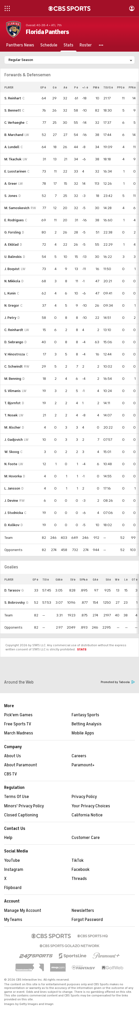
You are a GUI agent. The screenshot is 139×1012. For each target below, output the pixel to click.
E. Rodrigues (14, 220)
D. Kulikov (11, 525)
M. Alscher (12, 427)
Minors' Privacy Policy (24, 806)
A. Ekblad (11, 244)
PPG (121, 87)
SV (72, 579)
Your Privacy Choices (91, 806)
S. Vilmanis (12, 391)
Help (8, 837)
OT (134, 579)
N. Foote (10, 464)
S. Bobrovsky (14, 602)
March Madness (18, 733)
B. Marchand (13, 135)
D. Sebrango (13, 342)
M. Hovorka (13, 476)
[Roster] (85, 45)
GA (95, 579)
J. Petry (10, 317)
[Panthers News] (20, 45)
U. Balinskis (13, 256)
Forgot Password (87, 919)
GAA (59, 579)
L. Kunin (10, 293)
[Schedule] (48, 45)
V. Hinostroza (14, 354)
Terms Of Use (16, 796)
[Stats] (68, 45)
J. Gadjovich (13, 439)
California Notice (87, 815)
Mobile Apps (83, 733)
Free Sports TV (17, 724)
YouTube (12, 860)
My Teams (13, 919)
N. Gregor (11, 305)
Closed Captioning (21, 815)
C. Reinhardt (13, 330)
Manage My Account (22, 910)
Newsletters (83, 910)
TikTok (77, 860)
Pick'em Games (18, 715)
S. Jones (10, 196)
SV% (84, 579)
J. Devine (11, 500)
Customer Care (86, 837)
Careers (79, 756)
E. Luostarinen (15, 171)
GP (43, 87)
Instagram (13, 869)
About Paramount (20, 765)
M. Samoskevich (16, 208)
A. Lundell (11, 147)
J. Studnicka (13, 513)
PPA (132, 87)
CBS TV (10, 774)
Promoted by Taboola (118, 682)
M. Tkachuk (12, 159)
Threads (79, 878)
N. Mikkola (12, 281)
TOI (45, 579)
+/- (85, 87)
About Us (12, 756)
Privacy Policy (84, 796)
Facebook (80, 869)
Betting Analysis (87, 724)
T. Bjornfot (12, 403)
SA (108, 579)
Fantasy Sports (85, 715)
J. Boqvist (12, 269)
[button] (101, 45)
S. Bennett (12, 110)
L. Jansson (12, 488)
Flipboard (12, 887)
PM (96, 87)
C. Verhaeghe (14, 122)
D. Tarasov (12, 590)
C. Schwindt (13, 366)
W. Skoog (11, 452)
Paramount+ (83, 765)
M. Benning (12, 378)
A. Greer (10, 183)
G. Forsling (12, 232)
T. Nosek (11, 415)
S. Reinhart (12, 98)
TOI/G (108, 87)
